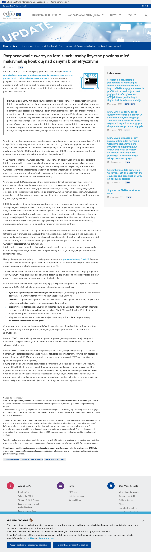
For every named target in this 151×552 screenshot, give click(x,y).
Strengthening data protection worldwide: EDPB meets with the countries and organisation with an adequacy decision (124, 174)
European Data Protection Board (14, 6)
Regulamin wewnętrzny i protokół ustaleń (28, 505)
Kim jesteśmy (24, 492)
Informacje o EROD (44, 15)
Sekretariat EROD (25, 496)
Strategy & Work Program (29, 500)
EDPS (133, 104)
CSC (130, 15)
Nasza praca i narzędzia (83, 15)
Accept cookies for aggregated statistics (28, 544)
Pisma (121, 504)
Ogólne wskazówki (127, 496)
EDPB (21, 67)
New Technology (37, 459)
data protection (46, 538)
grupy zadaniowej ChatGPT (76, 259)
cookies (30, 538)
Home (5, 46)
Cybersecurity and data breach (55, 459)
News (113, 15)
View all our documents (129, 492)
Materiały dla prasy (77, 496)
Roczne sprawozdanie (27, 511)
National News (75, 500)
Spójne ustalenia (126, 500)
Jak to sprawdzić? (60, 2)
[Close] (143, 520)
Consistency (25, 459)
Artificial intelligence (11, 459)
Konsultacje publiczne (128, 508)
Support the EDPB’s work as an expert (123, 192)
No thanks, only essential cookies (72, 544)
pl (143, 6)
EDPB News (73, 492)
